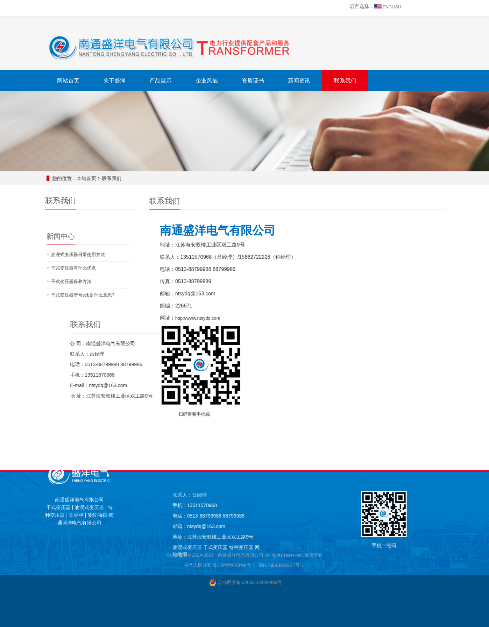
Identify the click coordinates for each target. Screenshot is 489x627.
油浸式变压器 (312, 547)
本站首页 (87, 178)
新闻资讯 (299, 81)
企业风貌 (207, 81)
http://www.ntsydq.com (220, 314)
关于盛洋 (114, 81)
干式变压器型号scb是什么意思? (80, 288)
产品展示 (160, 81)
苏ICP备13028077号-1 (281, 439)
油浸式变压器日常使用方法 (76, 257)
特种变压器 (366, 547)
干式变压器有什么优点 (73, 267)
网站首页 (68, 81)
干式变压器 (341, 547)
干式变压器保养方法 (71, 278)
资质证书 (253, 81)
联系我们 (345, 81)
